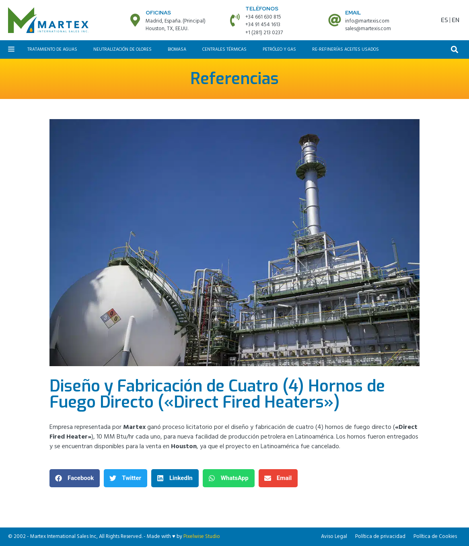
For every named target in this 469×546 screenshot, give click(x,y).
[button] (454, 49)
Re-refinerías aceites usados (345, 49)
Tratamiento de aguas (52, 49)
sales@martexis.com (368, 29)
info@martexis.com (367, 21)
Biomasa (177, 49)
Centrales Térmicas (224, 49)
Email (353, 12)
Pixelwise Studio (201, 536)
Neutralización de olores (122, 49)
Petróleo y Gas (279, 49)
